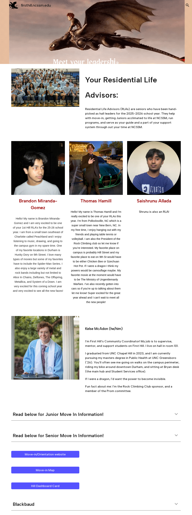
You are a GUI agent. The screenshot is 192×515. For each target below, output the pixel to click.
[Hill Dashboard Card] (45, 486)
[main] (132, 86)
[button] (187, 5)
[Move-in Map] (45, 470)
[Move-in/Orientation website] (45, 454)
